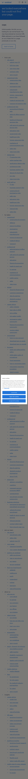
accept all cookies (14, 401)
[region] (14, 389)
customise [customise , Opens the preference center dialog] (14, 392)
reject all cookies (14, 396)
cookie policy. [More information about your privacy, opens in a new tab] (6, 388)
